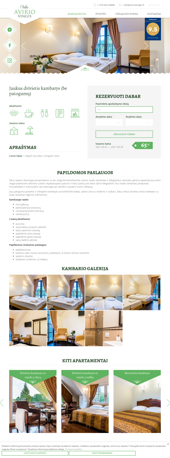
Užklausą (87, 186)
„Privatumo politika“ (73, 449)
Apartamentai (77, 14)
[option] (85, 46)
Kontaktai (154, 14)
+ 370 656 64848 (106, 4)
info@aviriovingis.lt (134, 4)
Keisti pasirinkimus (102, 453)
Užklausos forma (126, 14)
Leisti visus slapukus (35, 453)
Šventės (100, 14)
